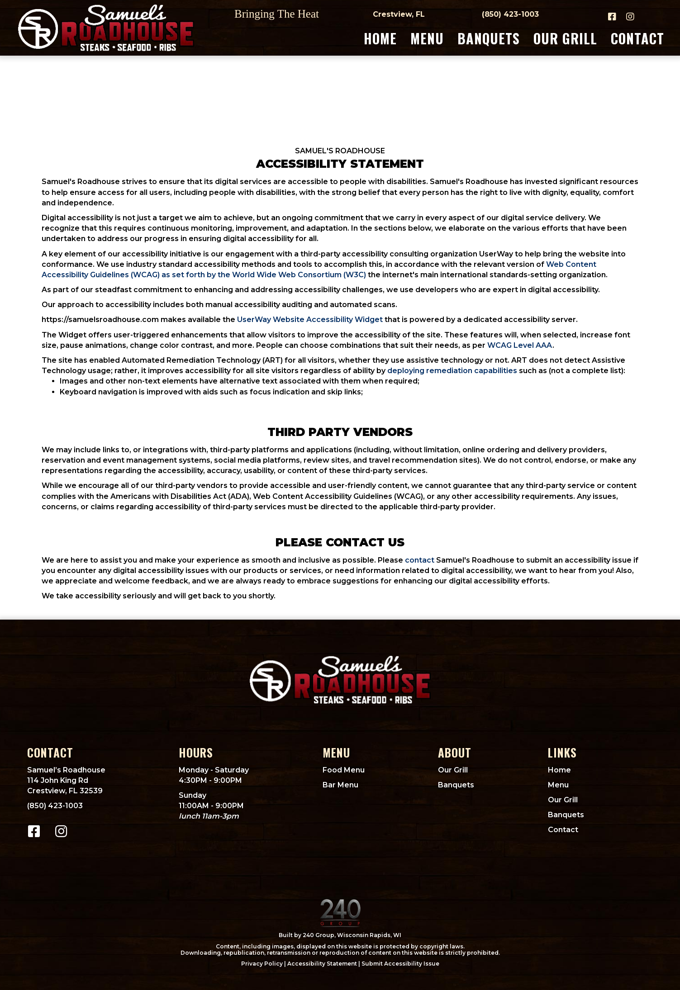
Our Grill (453, 770)
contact (419, 560)
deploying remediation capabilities (452, 370)
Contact (563, 829)
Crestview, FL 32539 (65, 790)
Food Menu (344, 770)
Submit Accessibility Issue (400, 963)
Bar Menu (340, 785)
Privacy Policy (262, 963)
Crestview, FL (399, 14)
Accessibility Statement (322, 963)
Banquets (456, 785)
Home (559, 770)
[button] (612, 17)
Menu (558, 785)
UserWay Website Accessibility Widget (310, 319)
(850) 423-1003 (510, 14)
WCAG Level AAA (519, 345)
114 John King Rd (57, 780)
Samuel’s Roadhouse (66, 770)
